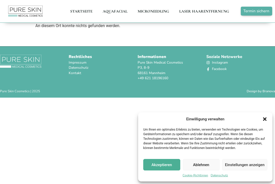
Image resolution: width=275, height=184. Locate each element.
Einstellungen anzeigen (245, 165)
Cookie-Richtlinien (195, 175)
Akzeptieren (161, 165)
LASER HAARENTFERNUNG (204, 11)
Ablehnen (201, 165)
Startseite (81, 11)
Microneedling (153, 11)
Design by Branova (261, 91)
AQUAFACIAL (115, 11)
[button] (264, 119)
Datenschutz (219, 175)
